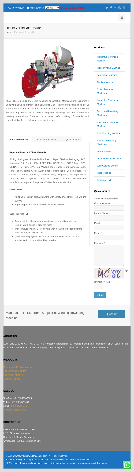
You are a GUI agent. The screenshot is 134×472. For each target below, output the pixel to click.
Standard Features (18, 139)
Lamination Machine (107, 75)
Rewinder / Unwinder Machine (107, 124)
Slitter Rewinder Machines (105, 91)
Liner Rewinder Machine (109, 158)
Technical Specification (46, 139)
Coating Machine (105, 82)
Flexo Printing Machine (108, 68)
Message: (99, 243)
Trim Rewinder (104, 151)
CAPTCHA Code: (103, 282)
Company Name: (102, 203)
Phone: (98, 233)
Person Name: (102, 213)
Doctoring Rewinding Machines (107, 113)
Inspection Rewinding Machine (108, 102)
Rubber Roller (104, 173)
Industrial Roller (105, 180)
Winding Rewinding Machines (106, 142)
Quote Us (111, 314)
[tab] (19, 139)
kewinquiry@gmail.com (15, 409)
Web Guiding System (107, 165)
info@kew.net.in (36, 8)
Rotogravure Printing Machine (107, 59)
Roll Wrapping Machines (109, 133)
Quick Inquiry (72, 139)
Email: (97, 223)
